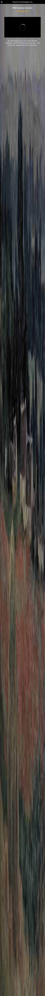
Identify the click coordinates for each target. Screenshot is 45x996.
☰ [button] (2, 2)
